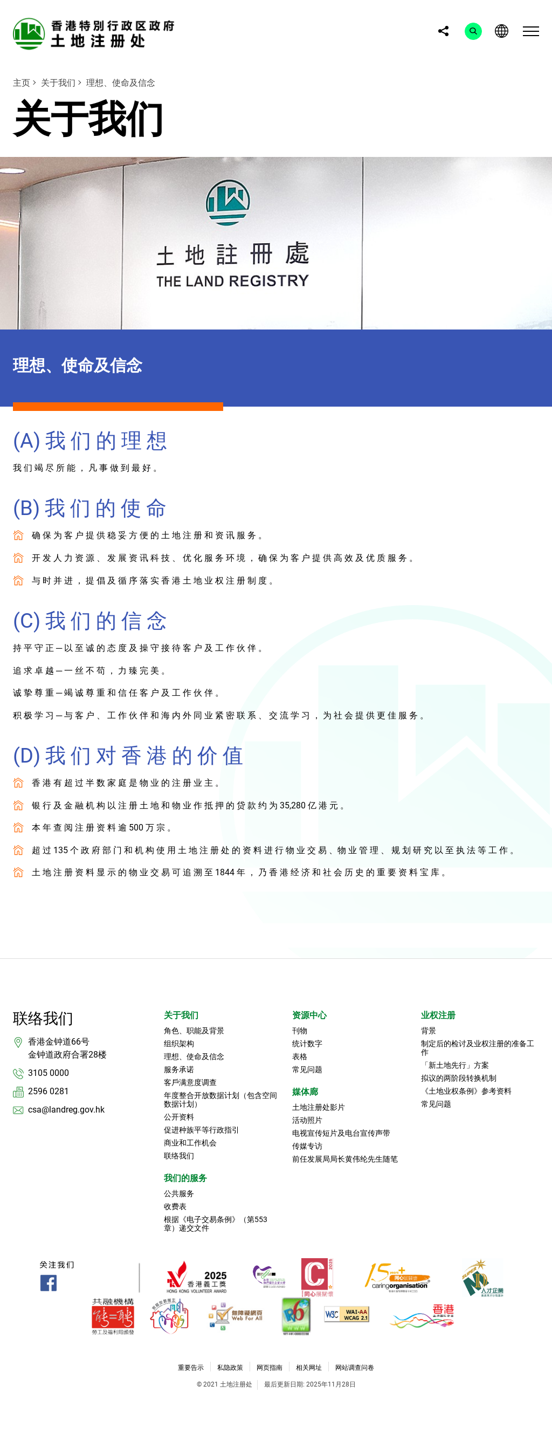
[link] (96, 34)
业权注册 (438, 1015)
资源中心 (309, 1015)
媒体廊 (305, 1092)
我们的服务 (185, 1178)
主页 (21, 83)
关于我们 (58, 83)
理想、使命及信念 (120, 83)
